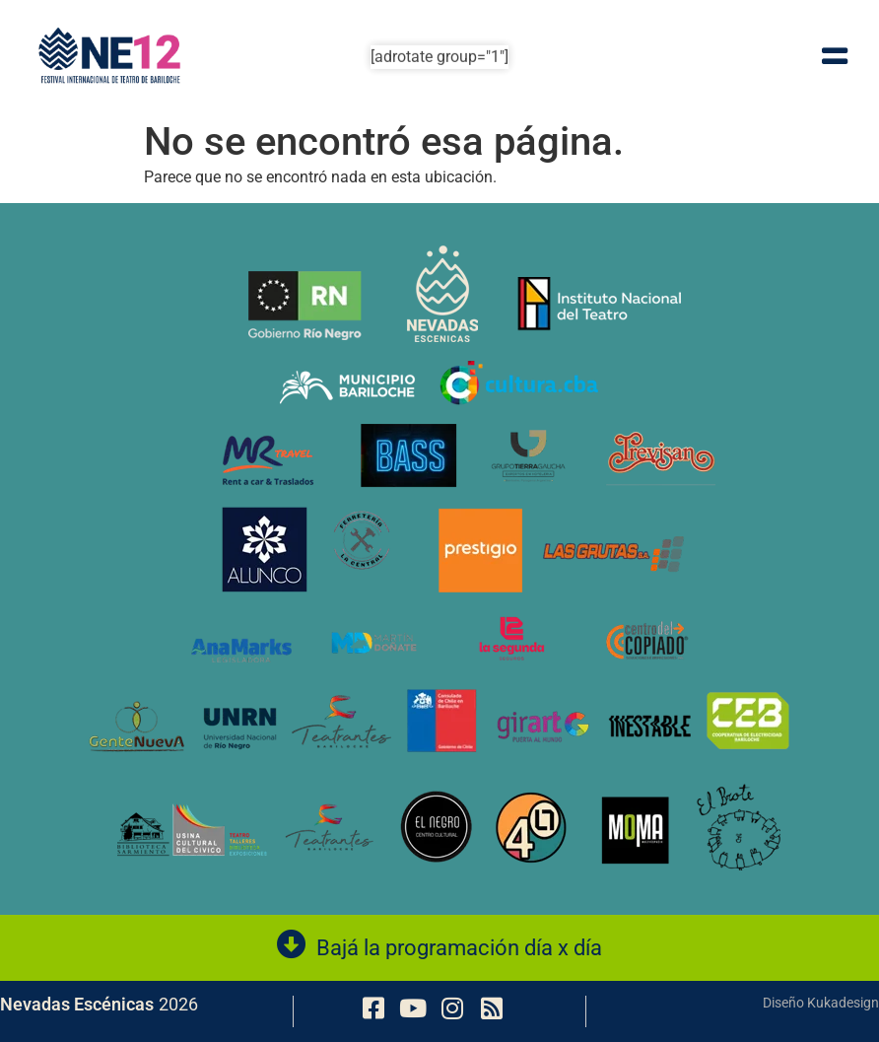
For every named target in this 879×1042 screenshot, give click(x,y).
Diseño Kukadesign (821, 1002)
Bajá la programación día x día (459, 948)
